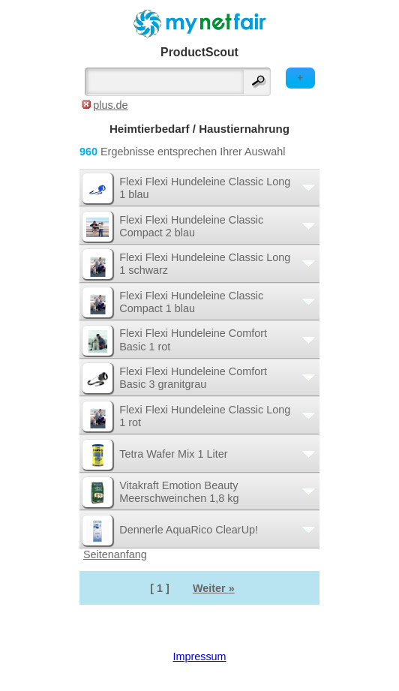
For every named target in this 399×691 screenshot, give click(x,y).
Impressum (199, 656)
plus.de (110, 105)
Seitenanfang (115, 554)
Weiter (214, 588)
